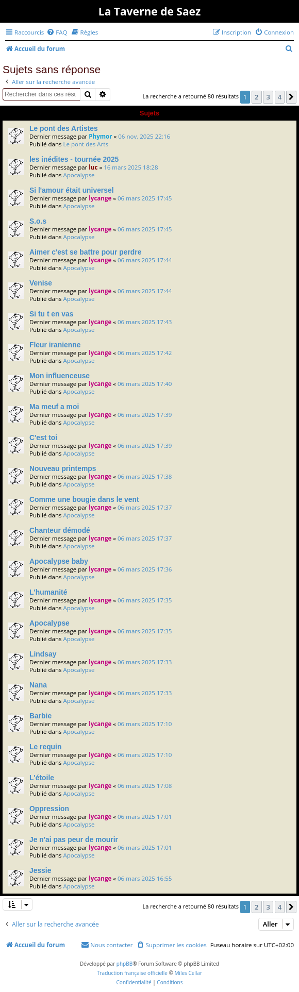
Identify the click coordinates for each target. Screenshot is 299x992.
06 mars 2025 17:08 (145, 785)
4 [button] (279, 97)
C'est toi (43, 437)
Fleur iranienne (54, 345)
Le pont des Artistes (63, 128)
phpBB (124, 963)
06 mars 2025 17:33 (145, 662)
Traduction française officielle (132, 973)
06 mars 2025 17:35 (145, 600)
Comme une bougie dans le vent (84, 499)
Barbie (40, 716)
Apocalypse (78, 175)
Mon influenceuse (59, 376)
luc (93, 167)
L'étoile (41, 778)
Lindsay (42, 654)
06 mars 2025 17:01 (145, 816)
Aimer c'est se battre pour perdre (85, 252)
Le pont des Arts (85, 144)
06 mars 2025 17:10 (145, 724)
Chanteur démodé (59, 530)
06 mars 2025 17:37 (145, 507)
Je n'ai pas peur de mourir (73, 839)
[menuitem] (56, 32)
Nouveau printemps (62, 468)
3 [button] (268, 97)
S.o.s (37, 221)
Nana (38, 685)
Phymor (100, 136)
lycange (100, 198)
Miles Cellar (188, 973)
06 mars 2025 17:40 (145, 384)
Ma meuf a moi (54, 406)
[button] (291, 97)
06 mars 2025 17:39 (145, 414)
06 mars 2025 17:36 (145, 569)
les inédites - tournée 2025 (74, 159)
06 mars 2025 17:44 (145, 260)
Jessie (40, 870)
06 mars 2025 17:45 (145, 198)
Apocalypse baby (58, 561)
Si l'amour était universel (71, 190)
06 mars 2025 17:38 (145, 476)
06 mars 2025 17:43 (145, 322)
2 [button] (256, 97)
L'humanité (48, 592)
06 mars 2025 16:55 (145, 878)
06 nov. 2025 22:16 (144, 136)
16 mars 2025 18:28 (131, 167)
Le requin (45, 747)
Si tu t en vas (51, 314)
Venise (40, 283)
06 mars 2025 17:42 (145, 353)
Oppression (49, 808)
